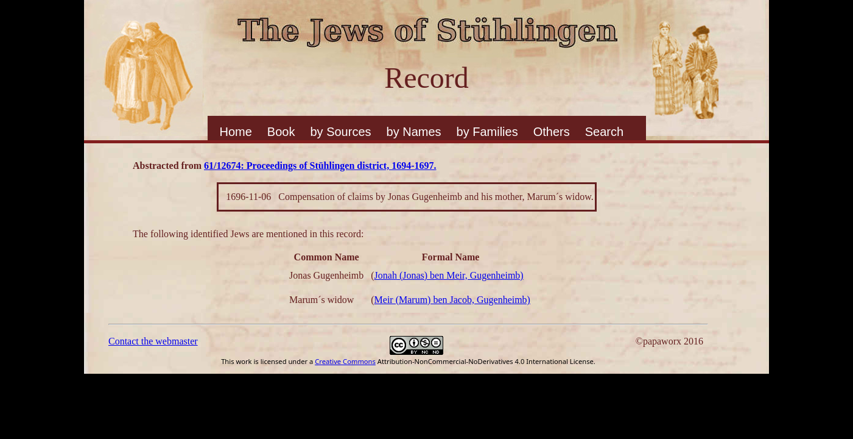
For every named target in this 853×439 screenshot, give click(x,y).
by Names (414, 131)
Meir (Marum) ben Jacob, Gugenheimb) (452, 299)
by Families (487, 131)
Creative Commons (345, 361)
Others (551, 131)
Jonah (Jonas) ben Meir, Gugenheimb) (449, 275)
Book (281, 131)
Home (236, 131)
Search (604, 131)
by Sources (340, 131)
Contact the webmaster (153, 341)
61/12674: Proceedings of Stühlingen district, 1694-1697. (320, 165)
